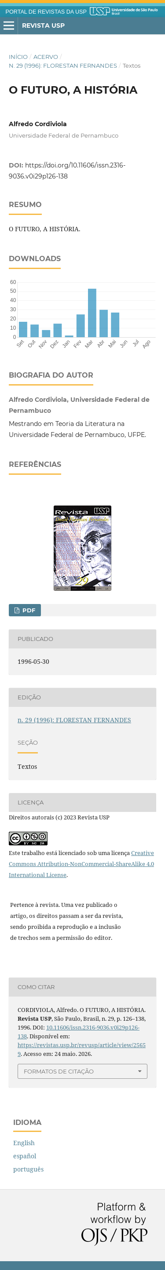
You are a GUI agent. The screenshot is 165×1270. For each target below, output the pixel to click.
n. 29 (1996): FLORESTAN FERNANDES (63, 65)
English (24, 1143)
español (24, 1156)
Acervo (45, 56)
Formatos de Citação (59, 1071)
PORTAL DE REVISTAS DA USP (46, 12)
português (28, 1169)
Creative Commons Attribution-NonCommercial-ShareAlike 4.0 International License (81, 864)
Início (18, 56)
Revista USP (43, 25)
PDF (28, 610)
